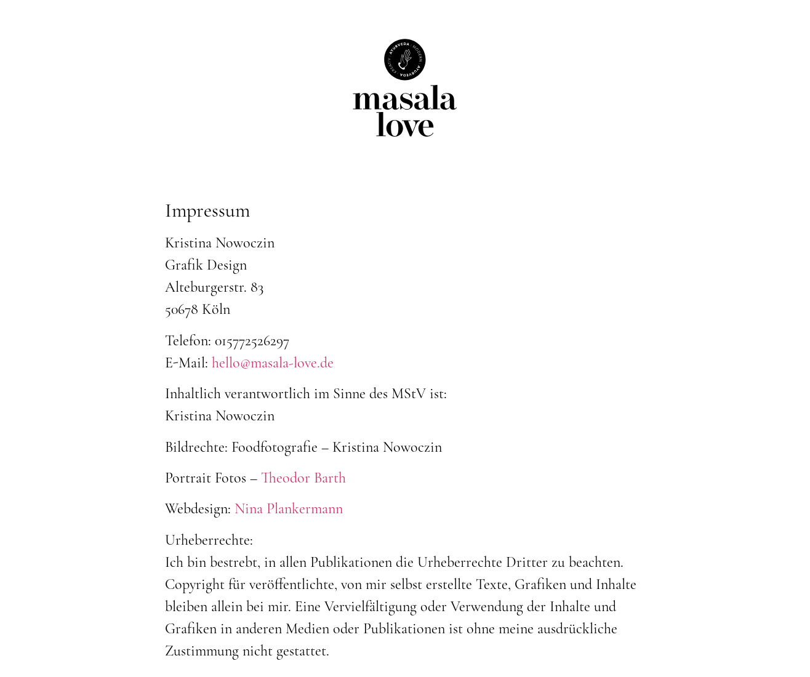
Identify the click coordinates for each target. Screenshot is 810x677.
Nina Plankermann (289, 509)
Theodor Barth (303, 478)
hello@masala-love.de (273, 363)
